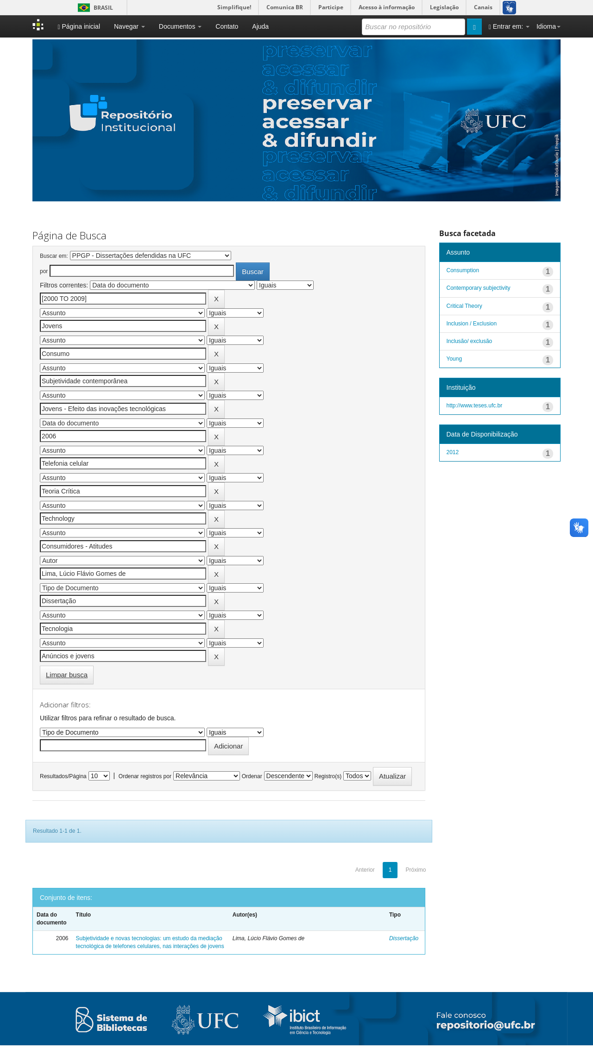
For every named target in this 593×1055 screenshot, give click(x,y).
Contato (226, 26)
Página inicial (78, 27)
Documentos (180, 26)
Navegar (129, 26)
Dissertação (403, 938)
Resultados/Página (63, 776)
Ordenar (252, 776)
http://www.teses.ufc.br (475, 405)
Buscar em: (54, 256)
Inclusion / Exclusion (472, 323)
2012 (453, 452)
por (44, 271)
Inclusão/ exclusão (469, 341)
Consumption (463, 270)
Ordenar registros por (145, 776)
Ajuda (260, 26)
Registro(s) (327, 776)
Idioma (548, 26)
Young (454, 359)
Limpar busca (67, 675)
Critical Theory (464, 306)
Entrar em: (509, 27)
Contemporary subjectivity (479, 288)
